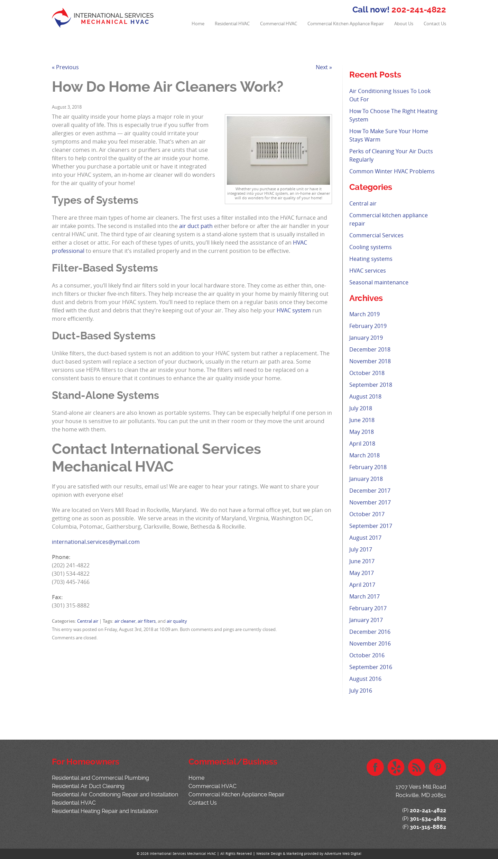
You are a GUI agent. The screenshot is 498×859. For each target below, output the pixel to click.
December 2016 (369, 632)
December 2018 (369, 349)
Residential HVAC (232, 24)
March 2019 (364, 314)
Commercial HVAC (278, 24)
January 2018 (366, 479)
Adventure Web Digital (342, 853)
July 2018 (360, 408)
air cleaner (125, 621)
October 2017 (367, 514)
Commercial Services (376, 235)
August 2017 (365, 537)
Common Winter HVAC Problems (392, 171)
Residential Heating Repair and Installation (105, 811)
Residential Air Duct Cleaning (88, 786)
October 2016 (367, 655)
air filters (147, 621)
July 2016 (360, 690)
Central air (87, 621)
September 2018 (370, 385)
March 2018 (364, 455)
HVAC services (367, 270)
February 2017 (368, 608)
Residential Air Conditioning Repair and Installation (115, 794)
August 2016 (365, 679)
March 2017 (364, 596)
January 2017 (366, 620)
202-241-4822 (418, 10)
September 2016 (370, 667)
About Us (403, 24)
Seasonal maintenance (378, 282)
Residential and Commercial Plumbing (100, 778)
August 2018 (365, 396)
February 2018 (368, 467)
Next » (324, 67)
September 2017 (370, 526)
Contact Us (435, 24)
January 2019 (366, 337)
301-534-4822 (428, 818)
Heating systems (371, 259)
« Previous (65, 67)
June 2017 (362, 561)
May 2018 (361, 432)
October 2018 (367, 373)
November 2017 (370, 502)
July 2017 (360, 549)
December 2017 (369, 490)
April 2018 (362, 443)
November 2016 (370, 643)
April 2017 (362, 584)
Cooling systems (370, 247)
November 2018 (370, 361)
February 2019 (368, 326)
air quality (177, 621)
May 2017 (361, 573)
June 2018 (362, 420)
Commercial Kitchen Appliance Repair (345, 24)
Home (198, 24)
